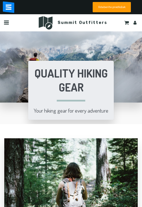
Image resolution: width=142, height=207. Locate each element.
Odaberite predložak (111, 7)
